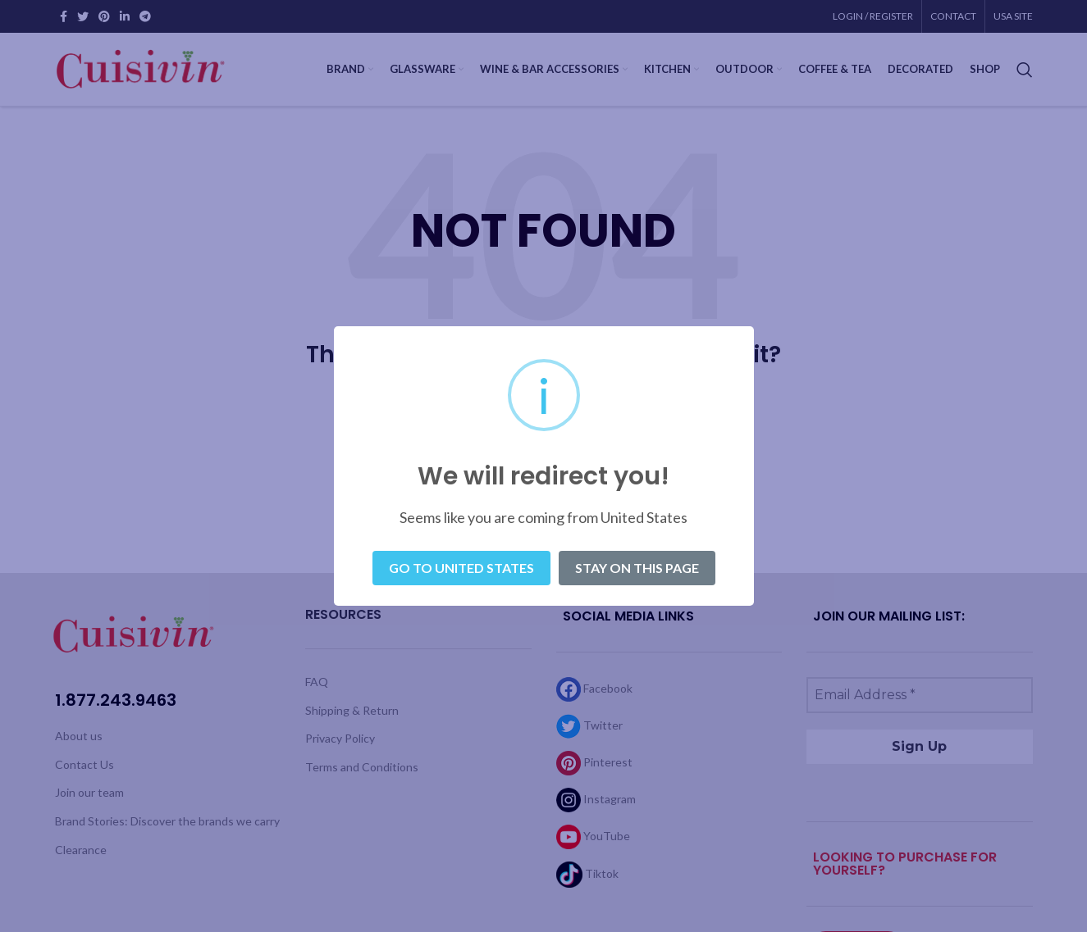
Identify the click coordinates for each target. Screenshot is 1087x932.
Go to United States (461, 567)
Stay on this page (637, 567)
